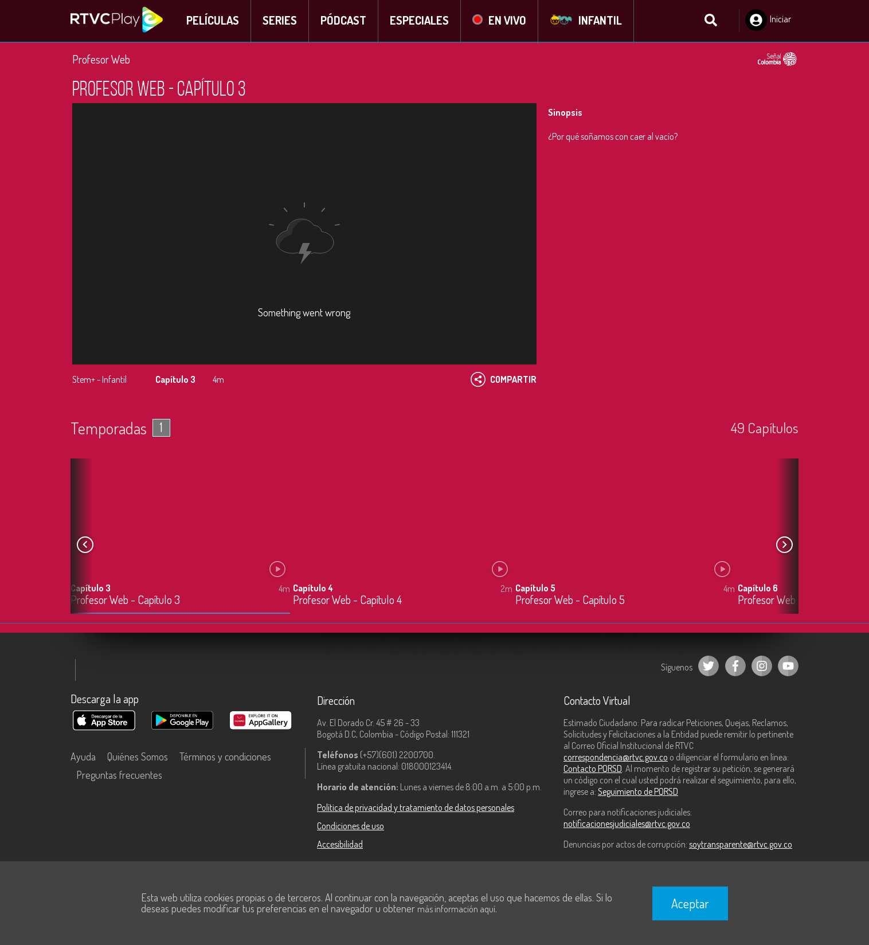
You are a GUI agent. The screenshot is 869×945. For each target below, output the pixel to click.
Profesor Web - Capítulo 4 (347, 601)
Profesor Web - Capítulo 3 (125, 601)
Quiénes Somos (137, 757)
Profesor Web (101, 60)
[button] (784, 546)
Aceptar (690, 903)
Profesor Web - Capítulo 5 (570, 601)
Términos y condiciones (225, 757)
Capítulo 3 (91, 589)
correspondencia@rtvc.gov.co (615, 758)
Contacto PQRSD (592, 769)
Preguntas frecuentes (119, 776)
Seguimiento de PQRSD (638, 792)
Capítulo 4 (313, 589)
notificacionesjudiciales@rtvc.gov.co (626, 824)
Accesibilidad (340, 845)
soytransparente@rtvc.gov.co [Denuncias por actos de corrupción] (740, 845)
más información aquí (456, 909)
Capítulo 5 (535, 589)
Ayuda (83, 757)
